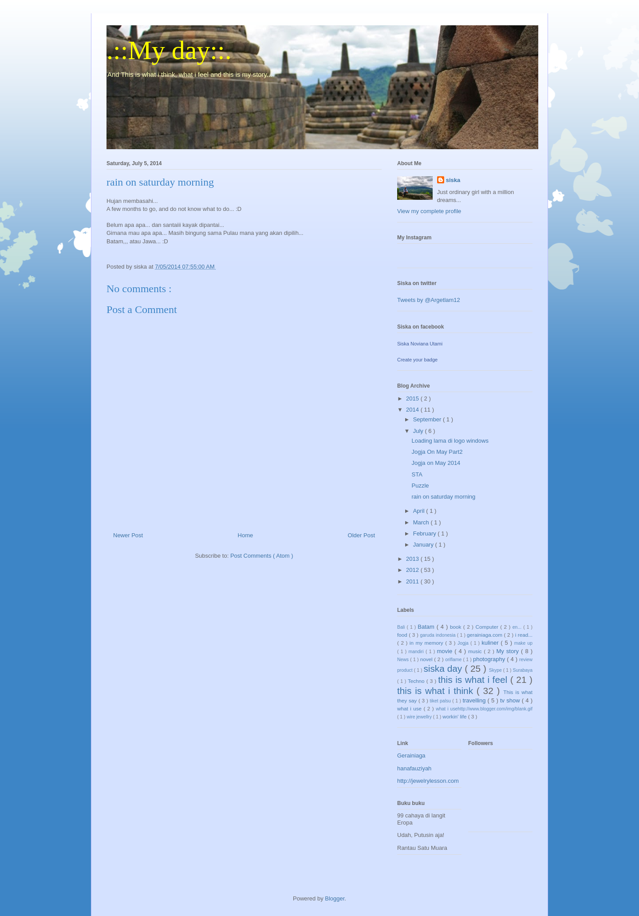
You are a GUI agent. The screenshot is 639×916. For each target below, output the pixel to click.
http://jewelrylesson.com (428, 780)
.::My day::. (169, 50)
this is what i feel (474, 679)
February (425, 533)
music (476, 651)
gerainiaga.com (485, 635)
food (403, 635)
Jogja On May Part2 (436, 451)
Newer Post (128, 535)
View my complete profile (429, 211)
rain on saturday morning (443, 496)
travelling (474, 700)
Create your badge (417, 359)
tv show (511, 700)
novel (427, 659)
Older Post (361, 535)
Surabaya (522, 670)
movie (445, 651)
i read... (523, 635)
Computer (487, 627)
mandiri (417, 651)
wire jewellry (419, 716)
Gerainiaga (411, 755)
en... (518, 627)
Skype (496, 670)
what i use (410, 708)
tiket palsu (441, 700)
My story (509, 651)
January (424, 544)
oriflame (454, 659)
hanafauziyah (414, 768)
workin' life (455, 716)
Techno (417, 681)
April (419, 511)
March (422, 522)
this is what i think (437, 691)
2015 (413, 398)
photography (490, 659)
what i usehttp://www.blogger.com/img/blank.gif (484, 708)
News (403, 659)
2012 (413, 570)
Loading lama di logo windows (449, 440)
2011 (413, 581)
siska (453, 180)
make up (523, 643)
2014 (413, 409)
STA (416, 474)
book (456, 627)
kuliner (491, 642)
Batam (427, 626)
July (419, 431)
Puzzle (420, 485)
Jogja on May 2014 (435, 463)
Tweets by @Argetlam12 (428, 300)
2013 (413, 558)
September (428, 419)
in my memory (427, 643)
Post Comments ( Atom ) (261, 555)
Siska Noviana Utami (419, 343)
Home (245, 535)
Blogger (334, 898)
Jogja (464, 643)
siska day (444, 668)
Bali (401, 627)
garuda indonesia (438, 635)
